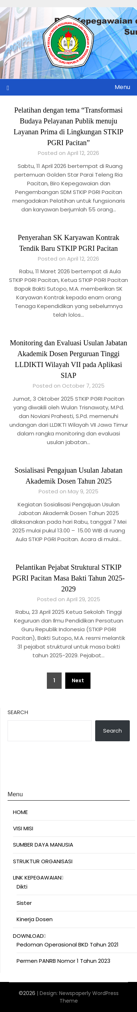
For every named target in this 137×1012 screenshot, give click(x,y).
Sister (24, 903)
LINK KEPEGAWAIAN (37, 877)
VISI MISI (23, 828)
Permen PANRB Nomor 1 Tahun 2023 (63, 961)
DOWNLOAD (28, 936)
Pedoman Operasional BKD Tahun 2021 (68, 944)
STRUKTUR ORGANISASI (42, 861)
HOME (20, 812)
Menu (122, 87)
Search (18, 712)
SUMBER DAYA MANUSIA (43, 844)
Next (78, 680)
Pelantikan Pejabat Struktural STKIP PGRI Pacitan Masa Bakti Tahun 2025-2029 (68, 578)
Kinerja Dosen (35, 919)
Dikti (22, 886)
